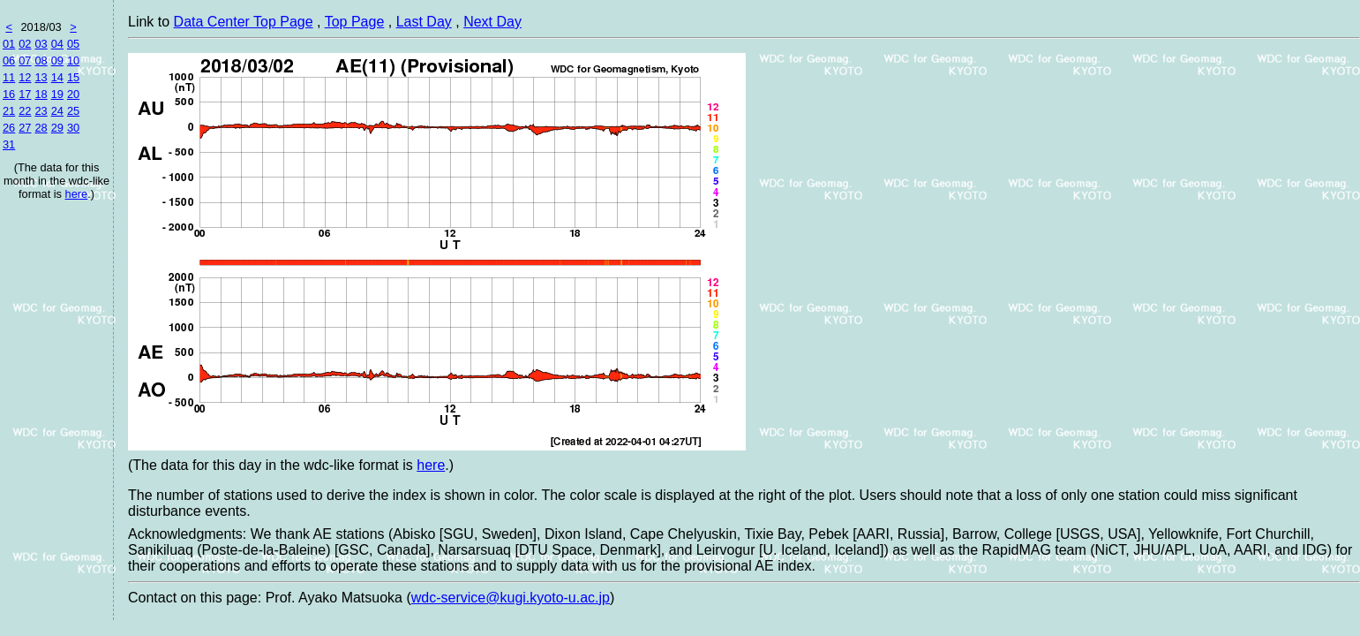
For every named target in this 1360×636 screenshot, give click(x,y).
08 (40, 60)
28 (40, 127)
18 (40, 94)
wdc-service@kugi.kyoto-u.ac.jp (510, 597)
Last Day (424, 21)
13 (40, 77)
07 (25, 60)
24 (57, 110)
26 (9, 127)
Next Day (492, 21)
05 (73, 43)
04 (57, 43)
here (76, 194)
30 (73, 127)
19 (57, 94)
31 (9, 144)
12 (25, 77)
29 (57, 127)
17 (25, 94)
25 (73, 110)
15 (73, 77)
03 (40, 43)
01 (9, 43)
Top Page (355, 21)
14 (57, 77)
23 (40, 110)
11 (9, 77)
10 (73, 60)
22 (25, 110)
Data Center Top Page (243, 21)
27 (25, 127)
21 (9, 110)
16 (9, 94)
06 (9, 60)
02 (25, 43)
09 (57, 60)
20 (73, 94)
